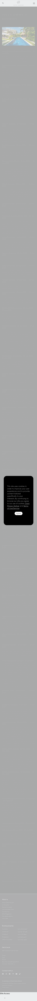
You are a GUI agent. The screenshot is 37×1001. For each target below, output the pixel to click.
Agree (18, 513)
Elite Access (5, 994)
